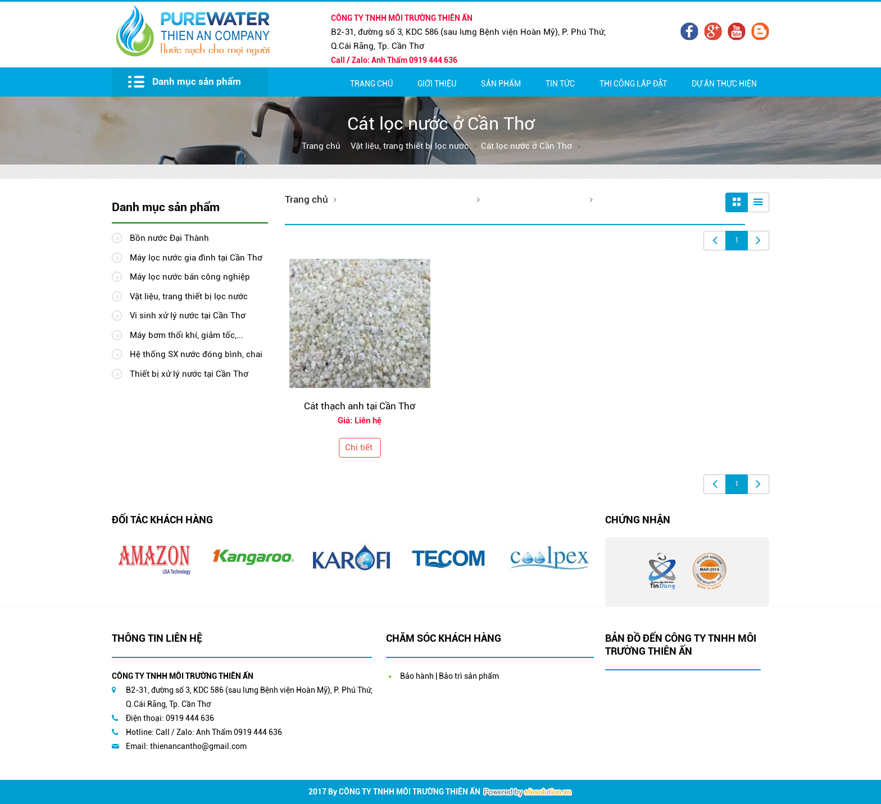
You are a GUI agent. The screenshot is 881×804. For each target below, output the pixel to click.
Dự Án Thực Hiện (724, 83)
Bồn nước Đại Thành (160, 238)
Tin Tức (560, 83)
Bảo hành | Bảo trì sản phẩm (449, 675)
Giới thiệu (436, 83)
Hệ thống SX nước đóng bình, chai (187, 354)
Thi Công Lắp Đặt (633, 83)
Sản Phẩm (501, 83)
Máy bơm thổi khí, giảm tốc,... (177, 335)
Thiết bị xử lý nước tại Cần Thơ (180, 374)
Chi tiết (359, 447)
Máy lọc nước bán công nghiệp (181, 277)
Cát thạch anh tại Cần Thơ (359, 406)
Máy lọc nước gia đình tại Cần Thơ (187, 258)
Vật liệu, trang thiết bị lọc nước (410, 146)
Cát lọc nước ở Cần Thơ (526, 146)
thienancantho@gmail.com (198, 746)
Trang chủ (371, 83)
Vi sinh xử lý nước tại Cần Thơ (179, 315)
